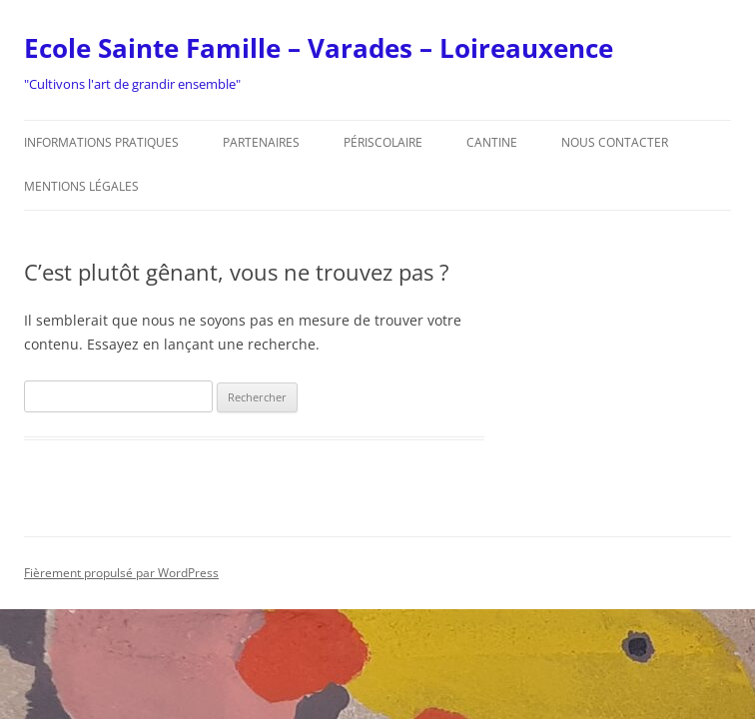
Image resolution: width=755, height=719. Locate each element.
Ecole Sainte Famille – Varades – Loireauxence (318, 48)
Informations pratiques (101, 142)
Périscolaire (383, 142)
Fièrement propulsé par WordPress (121, 572)
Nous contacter (614, 142)
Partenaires (261, 142)
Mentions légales (81, 186)
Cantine (491, 142)
